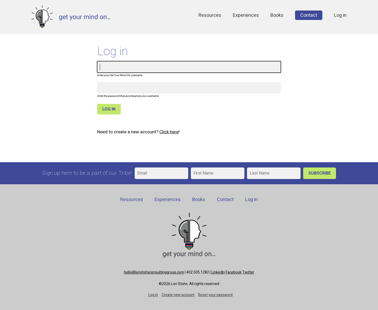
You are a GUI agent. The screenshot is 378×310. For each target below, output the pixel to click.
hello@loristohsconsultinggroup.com (154, 272)
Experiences (246, 15)
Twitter (248, 272)
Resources (209, 15)
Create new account (178, 295)
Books (277, 15)
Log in (340, 15)
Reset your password (215, 295)
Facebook (234, 272)
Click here (168, 132)
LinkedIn (218, 272)
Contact (308, 15)
